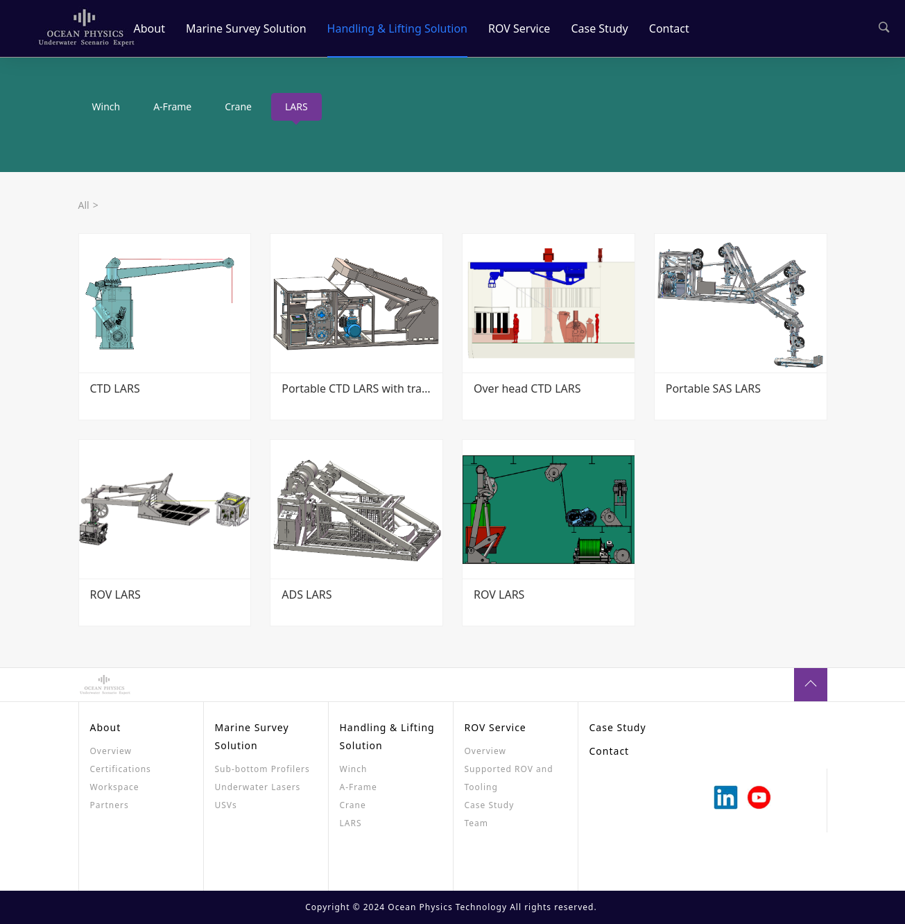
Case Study (599, 28)
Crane (238, 106)
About (149, 28)
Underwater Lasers (258, 787)
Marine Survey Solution (246, 28)
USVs (226, 805)
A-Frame (172, 106)
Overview (111, 751)
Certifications (120, 769)
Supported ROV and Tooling (509, 778)
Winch (106, 106)
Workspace (114, 787)
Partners (109, 805)
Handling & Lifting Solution (397, 28)
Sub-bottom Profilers (262, 769)
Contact (669, 28)
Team (477, 823)
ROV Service (519, 28)
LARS (296, 106)
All (83, 205)
